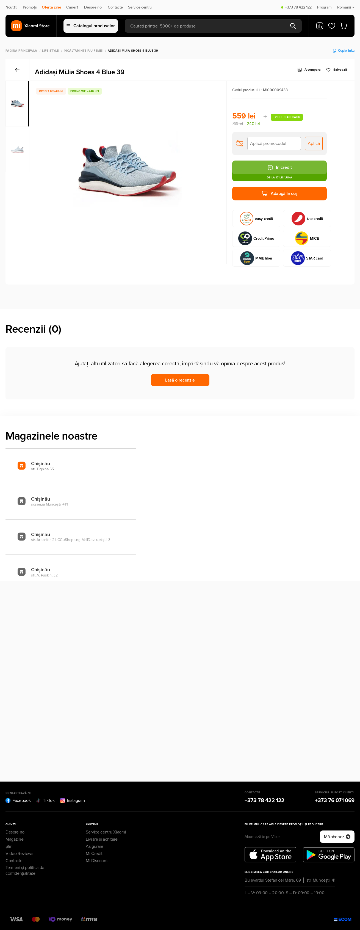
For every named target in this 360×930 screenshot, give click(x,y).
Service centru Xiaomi (106, 832)
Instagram (72, 800)
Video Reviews (19, 853)
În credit (279, 167)
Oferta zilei (51, 7)
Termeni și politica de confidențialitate (24, 870)
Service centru (140, 7)
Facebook (18, 800)
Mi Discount (96, 860)
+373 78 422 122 (298, 7)
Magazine (14, 839)
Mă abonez (337, 837)
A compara (309, 70)
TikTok (45, 800)
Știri (8, 846)
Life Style (50, 50)
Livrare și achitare (102, 839)
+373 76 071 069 (335, 800)
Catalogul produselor (91, 26)
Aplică (314, 143)
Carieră (72, 7)
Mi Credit (94, 853)
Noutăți (11, 7)
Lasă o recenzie (180, 380)
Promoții (29, 7)
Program (324, 7)
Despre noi (93, 7)
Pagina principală (21, 50)
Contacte (115, 7)
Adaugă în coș (279, 193)
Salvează (336, 70)
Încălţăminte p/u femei (83, 50)
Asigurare (94, 846)
